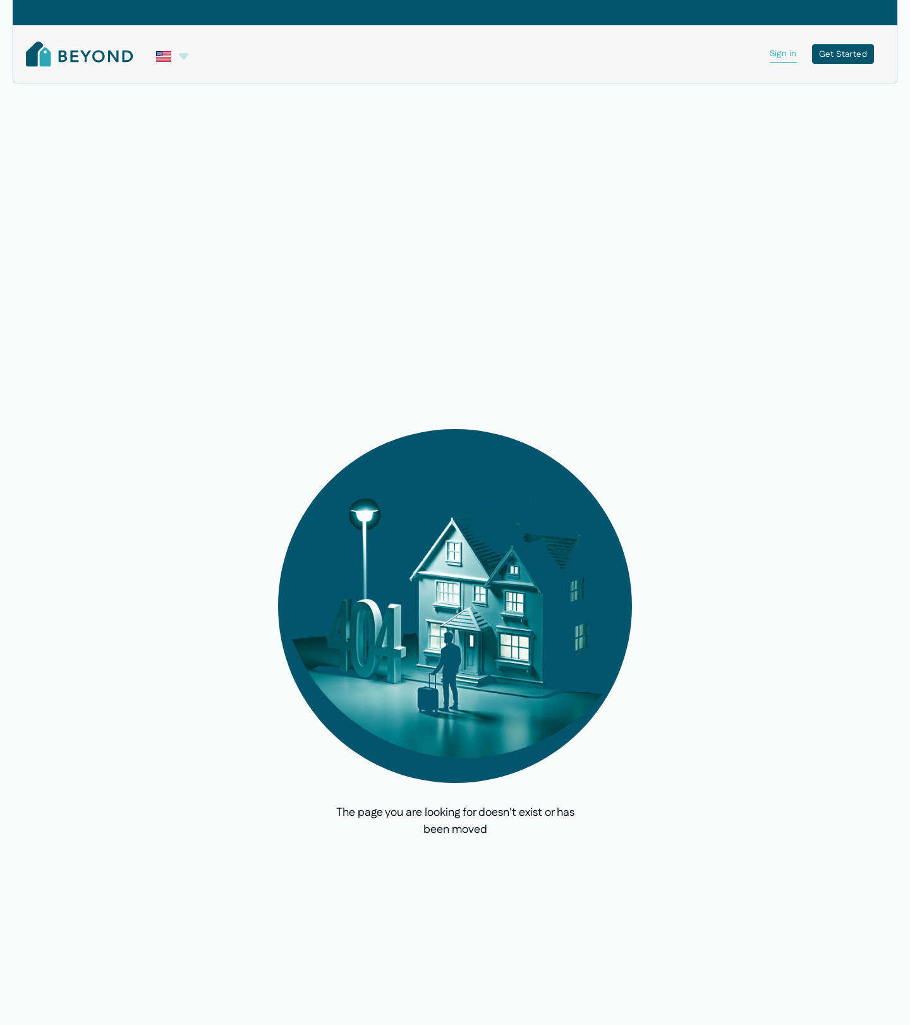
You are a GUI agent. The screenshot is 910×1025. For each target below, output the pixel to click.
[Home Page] (79, 54)
